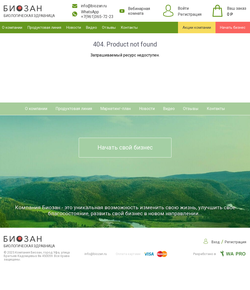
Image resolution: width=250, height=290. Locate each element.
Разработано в (219, 254)
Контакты (129, 27)
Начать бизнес (233, 27)
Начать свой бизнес (125, 147)
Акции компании (196, 27)
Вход (216, 242)
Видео (91, 27)
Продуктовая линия (44, 27)
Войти (183, 8)
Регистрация (190, 14)
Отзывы (109, 27)
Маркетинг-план (115, 108)
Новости (73, 27)
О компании (12, 27)
